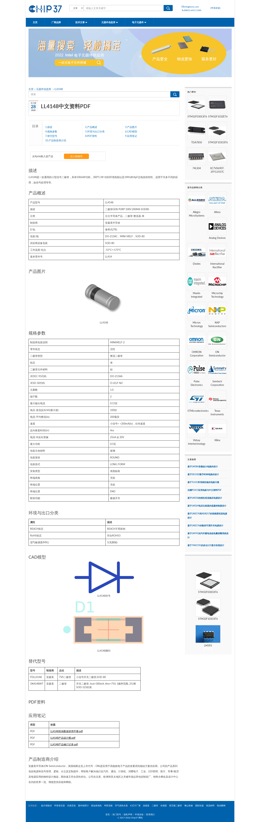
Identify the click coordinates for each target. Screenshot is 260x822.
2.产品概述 (91, 126)
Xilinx (217, 440)
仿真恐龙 (71, 805)
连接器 (146, 805)
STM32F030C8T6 (197, 116)
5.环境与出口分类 (95, 131)
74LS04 (196, 168)
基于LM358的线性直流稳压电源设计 (204, 498)
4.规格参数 (51, 131)
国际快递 (199, 805)
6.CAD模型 (131, 131)
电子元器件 (139, 22)
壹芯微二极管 (175, 805)
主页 (35, 22)
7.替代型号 (51, 135)
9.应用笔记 (131, 135)
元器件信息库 (109, 22)
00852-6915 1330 (191, 10)
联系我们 (150, 814)
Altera (217, 212)
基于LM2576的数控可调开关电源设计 (205, 525)
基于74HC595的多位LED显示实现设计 (205, 545)
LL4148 (59, 89)
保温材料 (210, 805)
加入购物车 (76, 156)
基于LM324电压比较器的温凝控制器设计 (206, 505)
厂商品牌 (56, 22)
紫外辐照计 (83, 805)
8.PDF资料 (91, 135)
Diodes (196, 263)
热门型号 (116, 814)
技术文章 (81, 22)
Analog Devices (217, 237)
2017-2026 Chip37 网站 (131, 817)
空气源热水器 (121, 805)
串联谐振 (108, 805)
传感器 (163, 805)
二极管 (155, 805)
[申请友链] (215, 8)
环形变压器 (59, 805)
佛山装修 (188, 805)
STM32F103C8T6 (218, 142)
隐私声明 (128, 814)
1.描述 (48, 126)
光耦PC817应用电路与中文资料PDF (204, 490)
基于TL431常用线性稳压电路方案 (203, 482)
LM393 (208, 645)
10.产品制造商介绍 (55, 140)
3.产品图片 (131, 126)
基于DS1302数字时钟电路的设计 (203, 474)
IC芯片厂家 (135, 805)
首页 (107, 814)
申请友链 (139, 814)
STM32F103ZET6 (218, 116)
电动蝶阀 (221, 805)
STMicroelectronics (197, 410)
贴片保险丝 (46, 805)
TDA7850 (196, 142)
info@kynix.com (190, 6)
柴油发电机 (96, 805)
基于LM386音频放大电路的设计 (202, 466)
